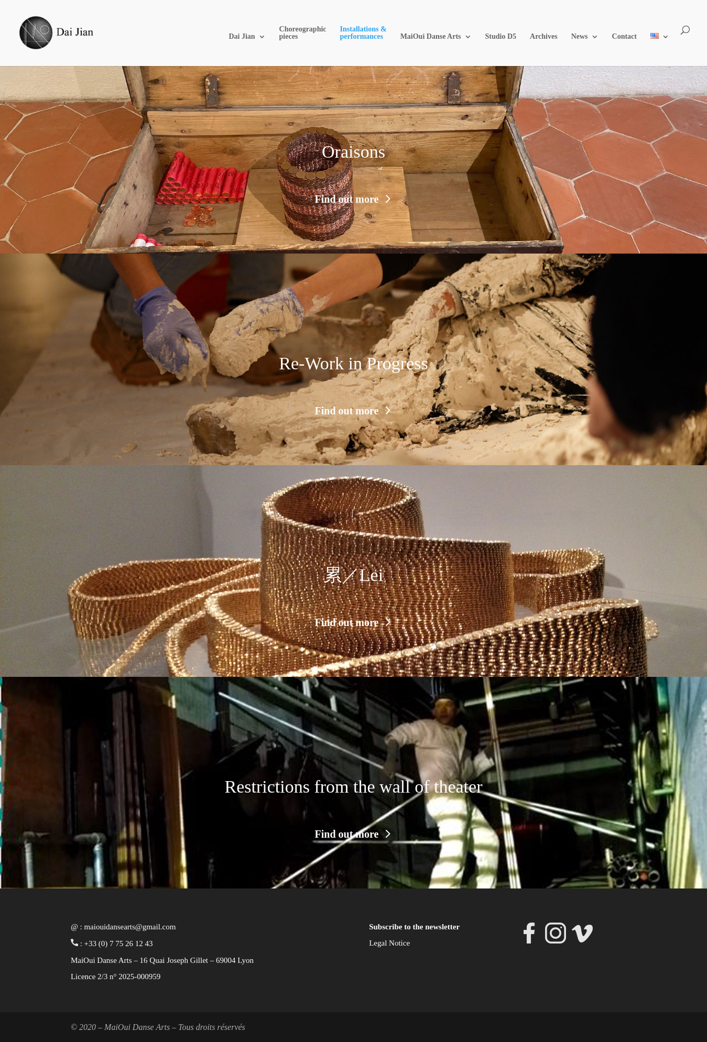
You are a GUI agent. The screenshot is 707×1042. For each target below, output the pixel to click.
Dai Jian (242, 36)
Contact (624, 36)
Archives (544, 36)
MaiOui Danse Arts (430, 36)
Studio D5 (501, 36)
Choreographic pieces (303, 33)
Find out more (347, 199)
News (579, 36)
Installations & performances (363, 33)
